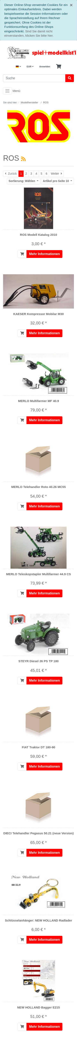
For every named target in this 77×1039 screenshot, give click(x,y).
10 (56, 181)
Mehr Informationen (44, 254)
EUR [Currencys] (30, 66)
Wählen (22, 181)
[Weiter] (56, 174)
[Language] (18, 67)
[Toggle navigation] (7, 91)
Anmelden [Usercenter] (44, 66)
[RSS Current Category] (23, 159)
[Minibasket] (59, 66)
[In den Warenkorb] (22, 254)
